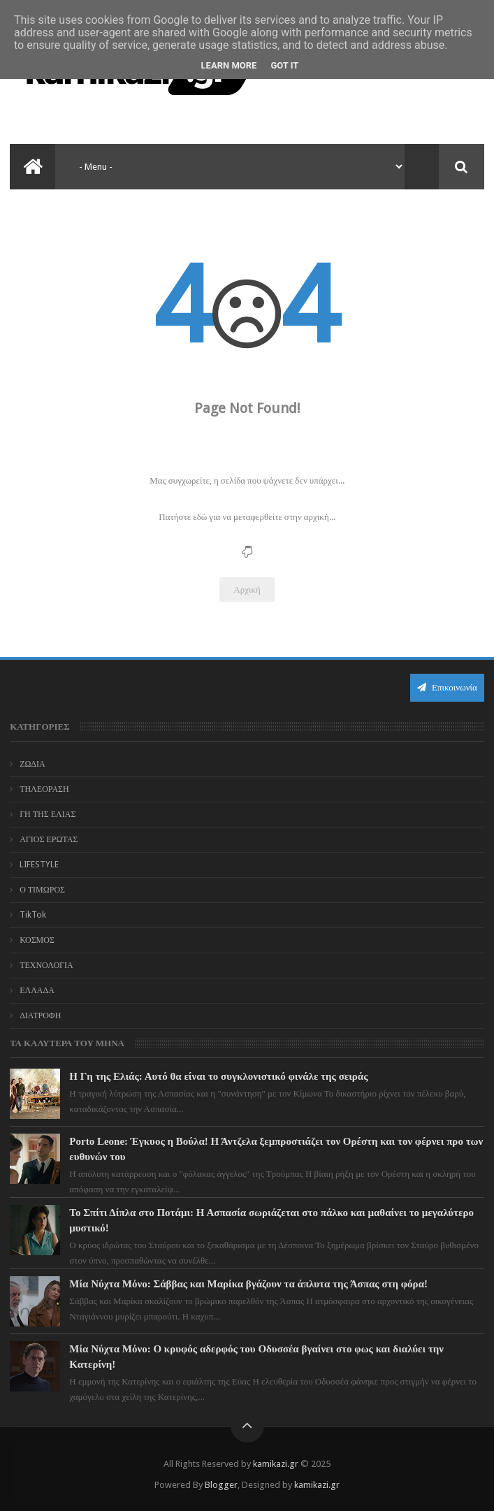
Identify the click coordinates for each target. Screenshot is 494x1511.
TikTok (33, 915)
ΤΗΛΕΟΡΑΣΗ (44, 789)
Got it (284, 65)
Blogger (221, 1485)
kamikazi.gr (275, 1464)
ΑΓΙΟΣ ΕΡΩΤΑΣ (49, 839)
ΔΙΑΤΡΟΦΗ (40, 1015)
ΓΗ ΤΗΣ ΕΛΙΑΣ (47, 814)
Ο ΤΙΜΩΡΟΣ (42, 890)
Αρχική (247, 589)
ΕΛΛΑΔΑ (37, 990)
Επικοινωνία (447, 687)
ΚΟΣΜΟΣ (37, 940)
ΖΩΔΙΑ (32, 764)
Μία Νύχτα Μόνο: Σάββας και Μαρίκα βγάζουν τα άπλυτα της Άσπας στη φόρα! (248, 1283)
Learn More (229, 65)
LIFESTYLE (39, 864)
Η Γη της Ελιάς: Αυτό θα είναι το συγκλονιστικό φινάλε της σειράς (218, 1076)
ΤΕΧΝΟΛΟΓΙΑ (46, 965)
